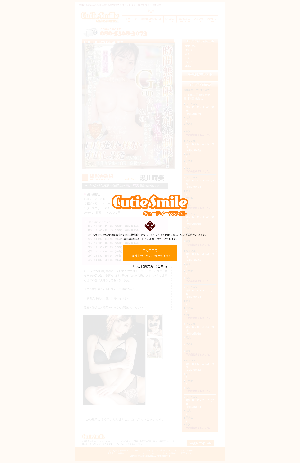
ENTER (150, 252)
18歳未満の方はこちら (150, 266)
